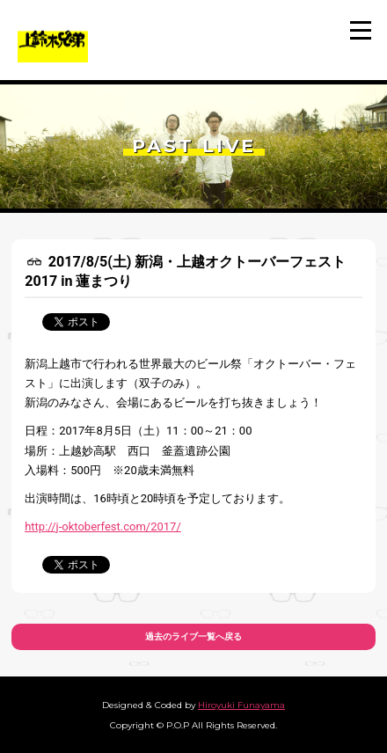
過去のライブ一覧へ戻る (193, 636)
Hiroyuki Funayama (241, 705)
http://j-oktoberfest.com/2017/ (103, 526)
